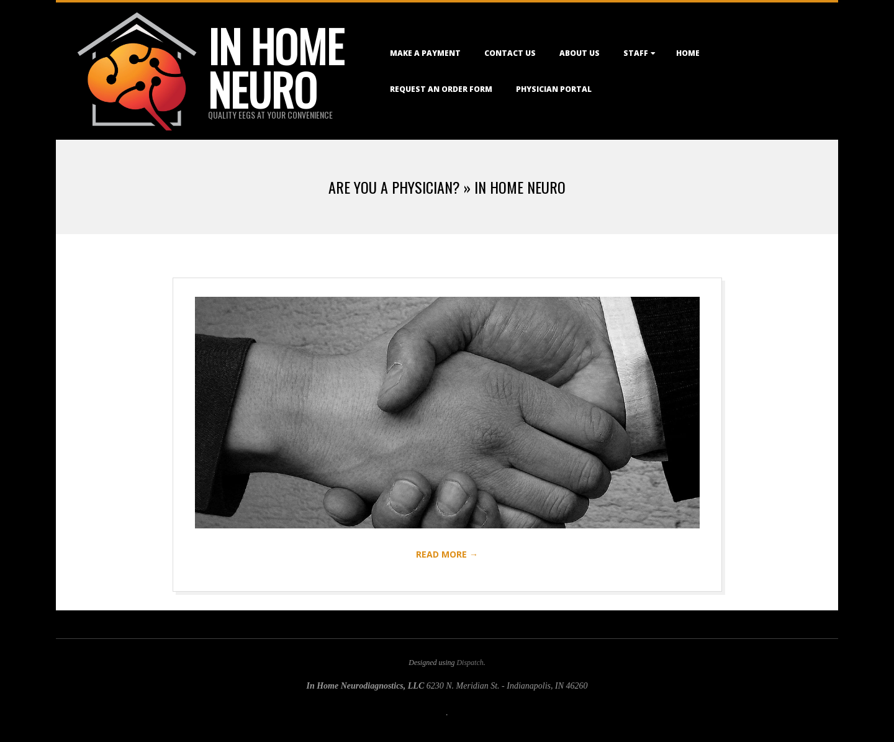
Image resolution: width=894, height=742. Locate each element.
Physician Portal (554, 89)
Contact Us (510, 53)
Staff (635, 53)
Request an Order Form (441, 89)
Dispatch (469, 662)
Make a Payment (425, 53)
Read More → (447, 554)
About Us (579, 53)
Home (688, 53)
